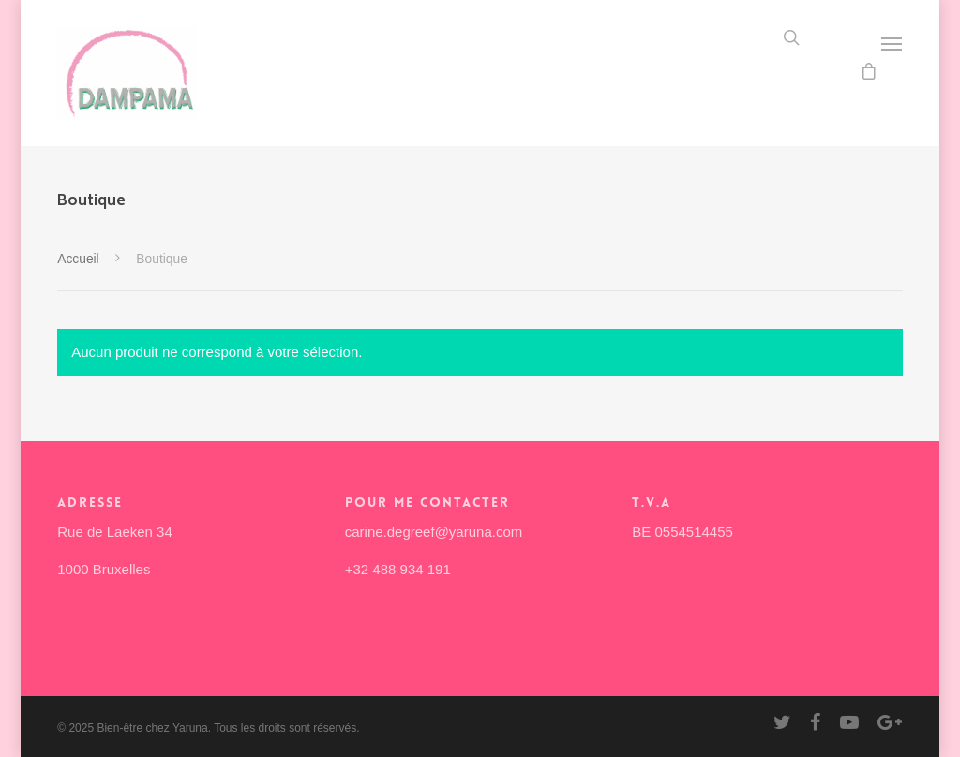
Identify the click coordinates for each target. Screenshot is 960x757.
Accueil (77, 259)
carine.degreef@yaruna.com (434, 532)
